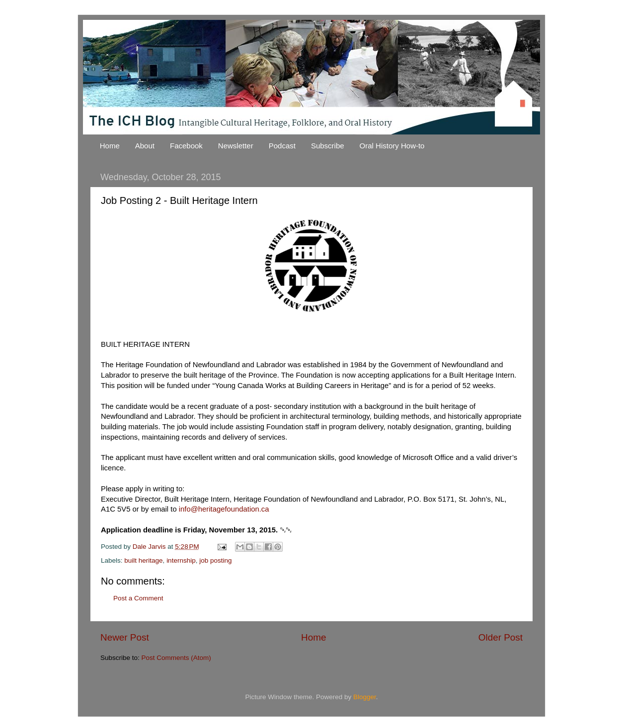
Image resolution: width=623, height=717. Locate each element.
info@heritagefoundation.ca (224, 509)
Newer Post (124, 637)
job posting (215, 560)
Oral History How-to (392, 145)
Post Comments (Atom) (176, 657)
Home (110, 145)
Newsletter (235, 145)
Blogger (364, 697)
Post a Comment (138, 598)
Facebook (186, 145)
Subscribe (327, 145)
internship (181, 560)
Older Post (500, 637)
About (145, 145)
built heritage (143, 560)
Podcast (282, 145)
